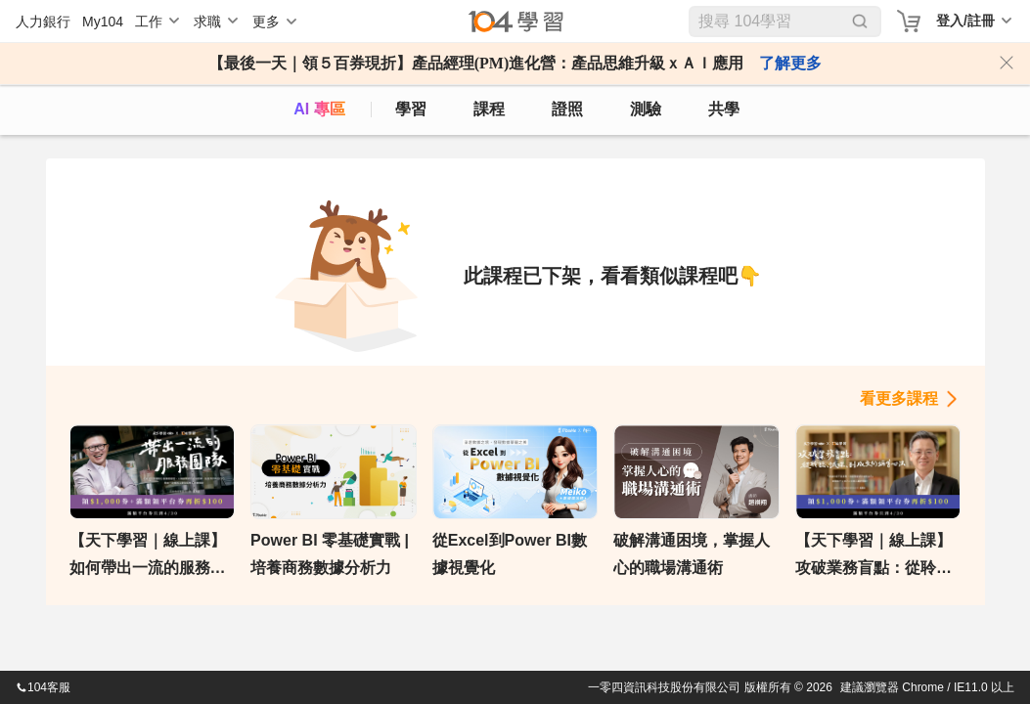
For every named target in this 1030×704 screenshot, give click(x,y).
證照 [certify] (567, 109)
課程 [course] (489, 109)
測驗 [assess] (645, 109)
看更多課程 (899, 398)
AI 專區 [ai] (318, 109)
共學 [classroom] (723, 109)
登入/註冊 (965, 20)
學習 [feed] (410, 109)
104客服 (43, 687)
